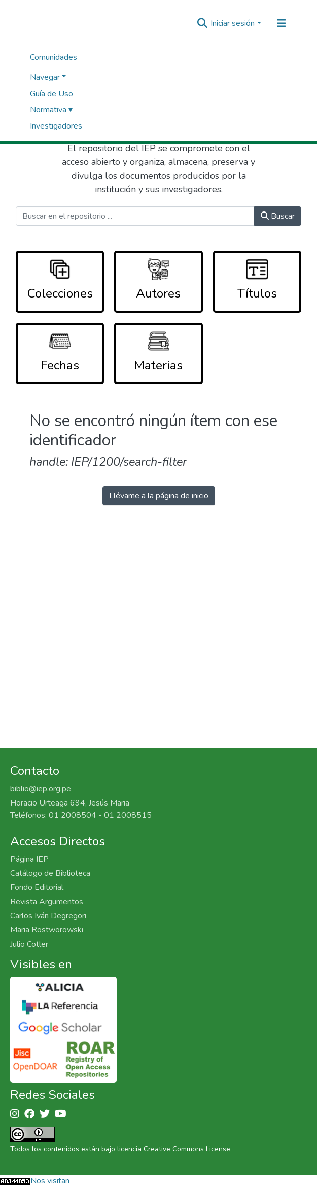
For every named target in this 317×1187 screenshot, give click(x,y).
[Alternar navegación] (281, 23)
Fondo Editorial (36, 887)
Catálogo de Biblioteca (50, 873)
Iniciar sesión (232, 23)
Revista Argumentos (46, 901)
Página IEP (29, 859)
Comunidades (53, 57)
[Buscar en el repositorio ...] (135, 216)
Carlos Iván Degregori (48, 915)
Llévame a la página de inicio (158, 495)
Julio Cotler (29, 944)
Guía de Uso (51, 93)
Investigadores (56, 126)
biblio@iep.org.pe (40, 788)
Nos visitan (49, 1180)
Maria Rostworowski (46, 930)
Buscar (278, 216)
